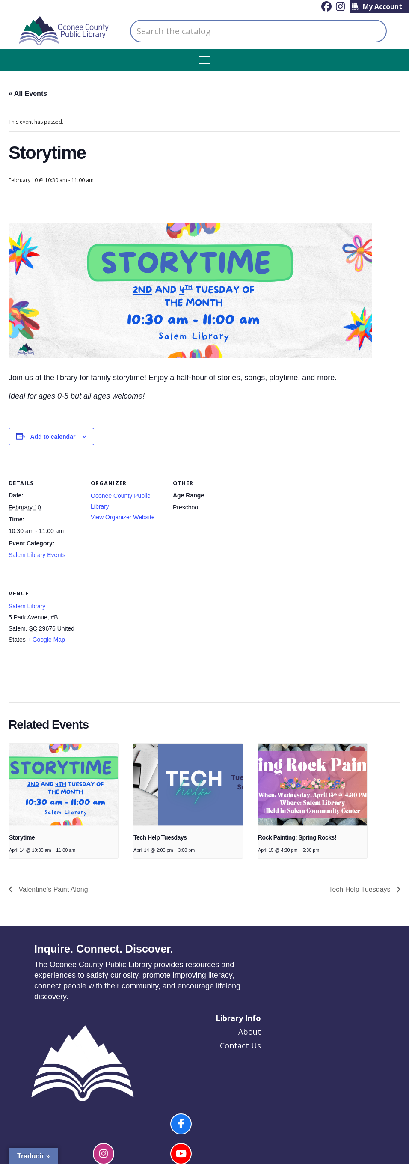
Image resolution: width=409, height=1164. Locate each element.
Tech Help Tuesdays (160, 837)
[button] (204, 60)
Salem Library (27, 606)
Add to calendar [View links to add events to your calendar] (53, 436)
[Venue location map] (136, 628)
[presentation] (63, 785)
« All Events (28, 93)
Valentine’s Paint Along (52, 889)
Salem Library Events (37, 554)
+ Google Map (46, 639)
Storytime (22, 837)
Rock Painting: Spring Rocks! (297, 837)
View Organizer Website (123, 517)
